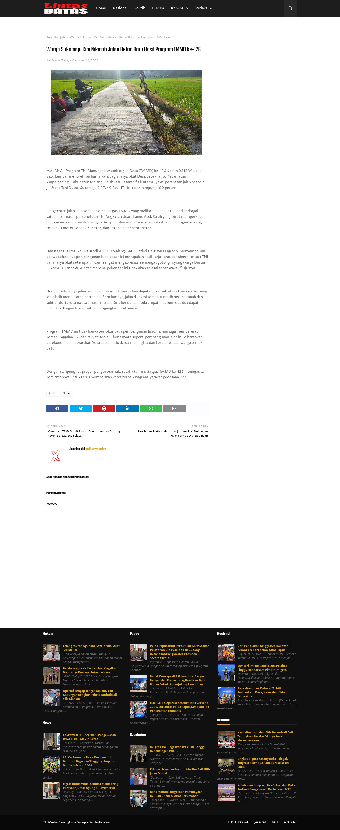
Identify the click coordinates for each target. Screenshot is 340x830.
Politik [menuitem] (139, 8)
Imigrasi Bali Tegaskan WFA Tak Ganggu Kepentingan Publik (177, 749)
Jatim (64, 37)
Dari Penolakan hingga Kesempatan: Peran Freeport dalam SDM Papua (263, 648)
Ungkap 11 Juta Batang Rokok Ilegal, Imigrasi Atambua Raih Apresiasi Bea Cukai (263, 763)
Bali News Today (57, 60)
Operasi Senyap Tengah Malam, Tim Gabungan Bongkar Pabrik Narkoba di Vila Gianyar (90, 695)
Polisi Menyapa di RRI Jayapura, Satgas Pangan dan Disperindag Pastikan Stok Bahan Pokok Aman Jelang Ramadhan (177, 680)
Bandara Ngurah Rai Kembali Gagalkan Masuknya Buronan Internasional (90, 670)
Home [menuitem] (101, 8)
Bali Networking (284, 822)
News (66, 394)
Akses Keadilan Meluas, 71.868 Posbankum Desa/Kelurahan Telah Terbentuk (262, 692)
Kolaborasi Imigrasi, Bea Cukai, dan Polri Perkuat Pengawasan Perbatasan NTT (266, 787)
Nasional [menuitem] (120, 8)
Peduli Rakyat (238, 822)
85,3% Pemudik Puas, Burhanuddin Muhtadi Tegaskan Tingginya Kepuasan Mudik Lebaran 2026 (90, 761)
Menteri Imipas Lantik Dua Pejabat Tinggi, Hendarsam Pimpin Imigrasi (262, 668)
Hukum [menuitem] (158, 8)
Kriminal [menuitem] (178, 8)
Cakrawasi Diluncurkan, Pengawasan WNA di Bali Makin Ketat (89, 737)
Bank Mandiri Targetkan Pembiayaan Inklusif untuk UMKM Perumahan (176, 794)
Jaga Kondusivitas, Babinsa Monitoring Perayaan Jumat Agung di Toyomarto (90, 786)
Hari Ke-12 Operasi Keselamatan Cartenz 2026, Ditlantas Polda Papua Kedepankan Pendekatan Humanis (179, 707)
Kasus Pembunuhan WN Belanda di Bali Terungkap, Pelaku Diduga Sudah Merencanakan (265, 736)
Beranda (52, 37)
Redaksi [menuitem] (202, 8)
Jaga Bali (260, 822)
